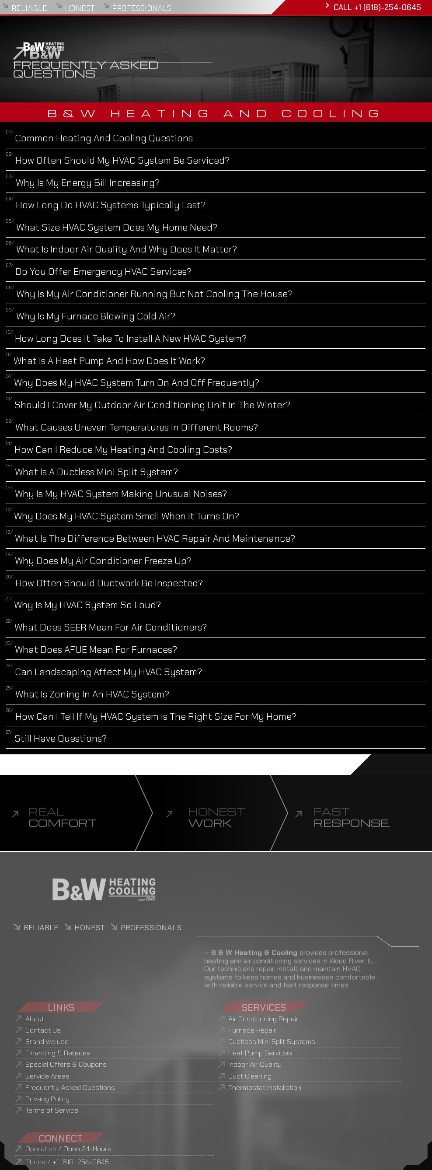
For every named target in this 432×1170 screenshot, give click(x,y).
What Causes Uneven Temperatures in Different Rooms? (132, 427)
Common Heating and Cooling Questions (99, 138)
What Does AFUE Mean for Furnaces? (91, 649)
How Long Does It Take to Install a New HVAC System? (126, 338)
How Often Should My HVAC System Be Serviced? (118, 160)
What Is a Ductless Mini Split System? (92, 472)
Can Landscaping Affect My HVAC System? (104, 672)
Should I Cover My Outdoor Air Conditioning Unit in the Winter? (148, 405)
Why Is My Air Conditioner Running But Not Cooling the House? (149, 293)
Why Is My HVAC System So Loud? (83, 605)
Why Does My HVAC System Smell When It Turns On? (122, 516)
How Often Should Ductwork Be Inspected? (104, 583)
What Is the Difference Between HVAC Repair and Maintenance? (150, 538)
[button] (215, 137)
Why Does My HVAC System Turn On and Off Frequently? (132, 382)
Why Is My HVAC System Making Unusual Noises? (116, 493)
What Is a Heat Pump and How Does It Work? (105, 360)
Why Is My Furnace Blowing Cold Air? (90, 316)
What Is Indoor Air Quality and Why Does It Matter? (121, 249)
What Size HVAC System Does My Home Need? (111, 227)
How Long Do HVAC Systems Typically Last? (106, 205)
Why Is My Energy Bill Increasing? (83, 182)
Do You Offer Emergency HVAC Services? (99, 271)
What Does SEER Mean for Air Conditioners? (106, 627)
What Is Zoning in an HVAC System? (87, 694)
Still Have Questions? (56, 738)
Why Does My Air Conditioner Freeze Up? (99, 560)
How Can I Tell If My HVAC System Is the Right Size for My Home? (151, 716)
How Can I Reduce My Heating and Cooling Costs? (119, 449)
